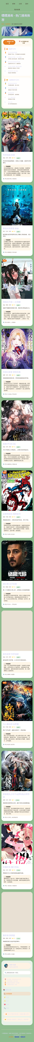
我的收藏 (17, 10)
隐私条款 (17, 1037)
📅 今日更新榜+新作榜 (24, 42)
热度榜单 (7, 24)
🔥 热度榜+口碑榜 (9, 42)
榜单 (13, 4)
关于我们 (11, 1037)
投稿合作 (23, 1037)
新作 (26, 4)
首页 (7, 4)
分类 (20, 4)
